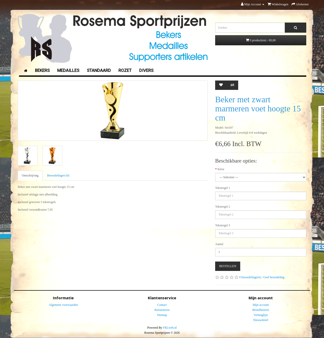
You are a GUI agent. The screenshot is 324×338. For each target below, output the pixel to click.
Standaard (99, 70)
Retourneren (161, 310)
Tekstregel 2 (222, 206)
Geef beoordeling (274, 277)
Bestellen (227, 266)
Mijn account (261, 305)
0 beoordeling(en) (250, 277)
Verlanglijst (261, 315)
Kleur (220, 169)
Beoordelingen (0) (58, 175)
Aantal (219, 244)
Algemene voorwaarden (63, 305)
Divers (146, 70)
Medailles (68, 70)
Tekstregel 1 (222, 188)
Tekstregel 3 (222, 225)
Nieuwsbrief (260, 320)
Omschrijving (30, 175)
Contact (162, 305)
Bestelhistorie (260, 310)
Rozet (125, 70)
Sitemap (162, 315)
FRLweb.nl (170, 327)
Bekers (42, 70)
